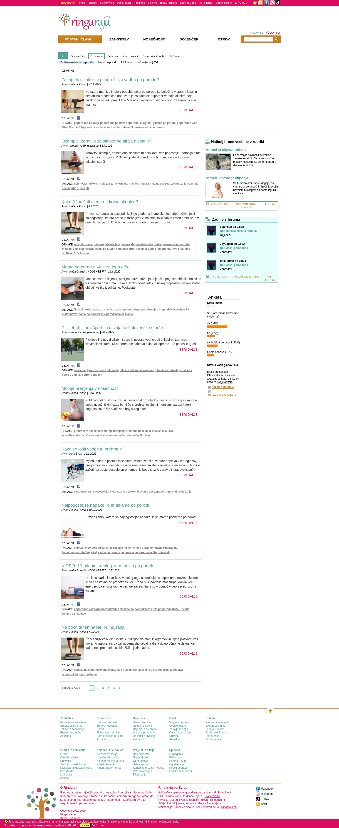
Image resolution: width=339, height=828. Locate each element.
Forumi (81, 2)
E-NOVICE (241, 2)
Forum (64, 754)
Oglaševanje (177, 764)
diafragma (170, 547)
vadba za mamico (103, 309)
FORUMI (270, 204)
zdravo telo (125, 491)
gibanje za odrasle (166, 370)
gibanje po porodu (164, 123)
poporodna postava (112, 123)
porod (110, 314)
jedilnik (125, 244)
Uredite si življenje (71, 725)
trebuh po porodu (73, 552)
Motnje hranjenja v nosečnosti (90, 388)
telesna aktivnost (131, 370)
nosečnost (122, 435)
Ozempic (192, 183)
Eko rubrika (213, 736)
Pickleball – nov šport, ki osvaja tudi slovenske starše (112, 327)
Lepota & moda (215, 729)
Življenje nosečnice (108, 732)
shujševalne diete (145, 669)
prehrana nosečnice (138, 431)
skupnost (148, 370)
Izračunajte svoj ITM (147, 62)
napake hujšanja (84, 669)
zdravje (115, 183)
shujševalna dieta (142, 244)
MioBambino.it (222, 792)
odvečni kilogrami (73, 674)
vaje (103, 314)
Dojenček (225, 235)
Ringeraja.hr (217, 799)
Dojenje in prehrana (145, 729)
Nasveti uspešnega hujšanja (226, 178)
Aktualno (65, 736)
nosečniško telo (139, 435)
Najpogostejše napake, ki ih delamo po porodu (106, 505)
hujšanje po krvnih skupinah (109, 248)
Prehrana (140, 2)
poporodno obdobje (87, 123)
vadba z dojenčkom (125, 127)
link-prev (87, 689)
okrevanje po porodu (87, 547)
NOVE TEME (220, 276)
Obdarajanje (140, 761)
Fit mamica (96, 56)
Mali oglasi (66, 774)
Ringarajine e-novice (109, 767)
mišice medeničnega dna (130, 547)
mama (155, 183)
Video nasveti (130, 56)
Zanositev (226, 252)
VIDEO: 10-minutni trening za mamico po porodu (108, 565)
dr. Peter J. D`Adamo (75, 253)
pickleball (80, 370)
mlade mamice (129, 183)
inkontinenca (155, 547)
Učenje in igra (177, 725)
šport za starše (96, 370)
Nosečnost (154, 39)
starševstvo (167, 183)
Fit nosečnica (78, 56)
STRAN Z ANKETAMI (223, 387)
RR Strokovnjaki (143, 771)
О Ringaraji (176, 754)
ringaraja (145, 183)
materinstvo (69, 314)
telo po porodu (162, 609)
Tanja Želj (91, 552)
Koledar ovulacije (107, 754)
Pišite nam (175, 757)
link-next (124, 689)
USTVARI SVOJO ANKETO (222, 395)
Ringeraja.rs (214, 803)
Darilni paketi (124, 2)
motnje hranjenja (114, 431)
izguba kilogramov (159, 248)
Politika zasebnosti (180, 771)
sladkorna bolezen (98, 183)
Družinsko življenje (144, 736)
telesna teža (112, 244)
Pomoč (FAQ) (177, 761)
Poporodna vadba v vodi (96, 127)
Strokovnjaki (107, 2)
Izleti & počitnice (215, 725)
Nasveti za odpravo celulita (225, 150)
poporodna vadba (168, 491)
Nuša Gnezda (82, 309)
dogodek (96, 374)
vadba (78, 491)
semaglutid (69, 188)
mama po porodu (89, 314)
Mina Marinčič (71, 127)
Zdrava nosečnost (107, 725)
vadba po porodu (126, 309)
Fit (62, 56)
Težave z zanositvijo (72, 729)
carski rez (107, 547)
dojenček (80, 183)
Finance (152, 2)
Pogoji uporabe (178, 767)
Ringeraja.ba (212, 796)
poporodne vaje (187, 123)
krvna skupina (181, 248)
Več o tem (98, 825)
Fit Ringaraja (213, 739)
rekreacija (112, 370)
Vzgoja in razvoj (179, 722)
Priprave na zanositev (73, 722)
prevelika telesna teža (76, 435)
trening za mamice (74, 613)
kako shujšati (104, 669)
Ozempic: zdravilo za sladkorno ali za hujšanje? (107, 141)
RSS (264, 804)
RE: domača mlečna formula (238, 231)
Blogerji (93, 2)
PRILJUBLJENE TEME (246, 276)
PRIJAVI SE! (257, 32)
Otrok (224, 39)
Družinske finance (216, 732)
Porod (100, 729)
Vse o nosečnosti (107, 722)
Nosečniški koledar (108, 757)
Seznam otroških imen (73, 764)
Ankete (64, 778)
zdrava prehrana (93, 244)
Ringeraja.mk (229, 807)
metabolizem (70, 248)
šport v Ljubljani (72, 374)
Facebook (267, 788)
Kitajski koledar (106, 764)
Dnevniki (65, 761)
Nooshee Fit (181, 309)
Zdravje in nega (178, 729)
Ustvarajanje (140, 764)
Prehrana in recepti (217, 722)
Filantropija (139, 774)
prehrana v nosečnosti (88, 431)
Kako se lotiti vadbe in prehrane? (93, 449)
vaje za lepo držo (162, 309)
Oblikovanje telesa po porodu (77, 62)
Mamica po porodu (144, 732)
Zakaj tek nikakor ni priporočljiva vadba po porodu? (110, 79)
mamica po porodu (177, 244)
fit (78, 188)
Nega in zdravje (142, 725)
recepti (84, 188)
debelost (141, 248)
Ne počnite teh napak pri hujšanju (94, 627)
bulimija (109, 435)
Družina (174, 736)
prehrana (88, 491)
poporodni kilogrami (139, 123)
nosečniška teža (162, 431)
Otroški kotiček (223, 2)
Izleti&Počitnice (168, 2)
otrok (132, 248)
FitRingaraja (205, 2)
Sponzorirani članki (153, 56)
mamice (119, 314)
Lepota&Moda (188, 2)
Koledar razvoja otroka (110, 761)
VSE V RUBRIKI (220, 204)
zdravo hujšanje (123, 669)
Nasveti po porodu (107, 62)
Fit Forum (126, 62)
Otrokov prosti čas (180, 732)
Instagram (267, 793)
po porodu (144, 309)
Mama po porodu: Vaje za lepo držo (96, 267)
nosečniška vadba (106, 491)
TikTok (265, 799)
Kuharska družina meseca (149, 767)
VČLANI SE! (273, 32)
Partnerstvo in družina (110, 736)
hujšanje (181, 183)
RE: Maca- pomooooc (234, 248)
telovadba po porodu (151, 127)
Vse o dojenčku (142, 722)
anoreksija (97, 435)
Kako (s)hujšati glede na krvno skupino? (100, 201)
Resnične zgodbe (71, 732)
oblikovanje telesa (144, 491)
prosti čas (185, 370)
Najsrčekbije (140, 757)
